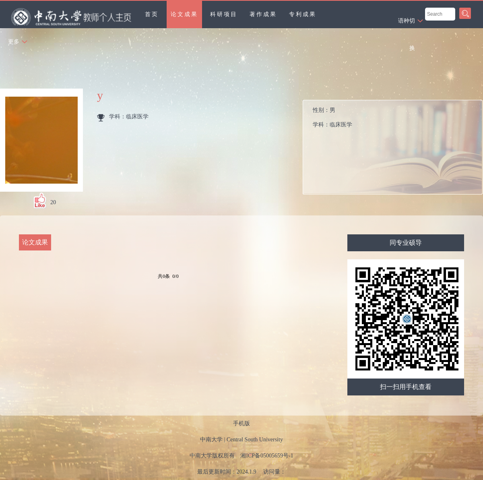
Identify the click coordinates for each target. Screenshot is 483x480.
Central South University (255, 440)
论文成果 (184, 14)
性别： (396, 119)
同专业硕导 (406, 242)
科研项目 (223, 14)
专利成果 (302, 14)
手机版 (241, 423)
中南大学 (211, 440)
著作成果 (263, 14)
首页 (152, 14)
